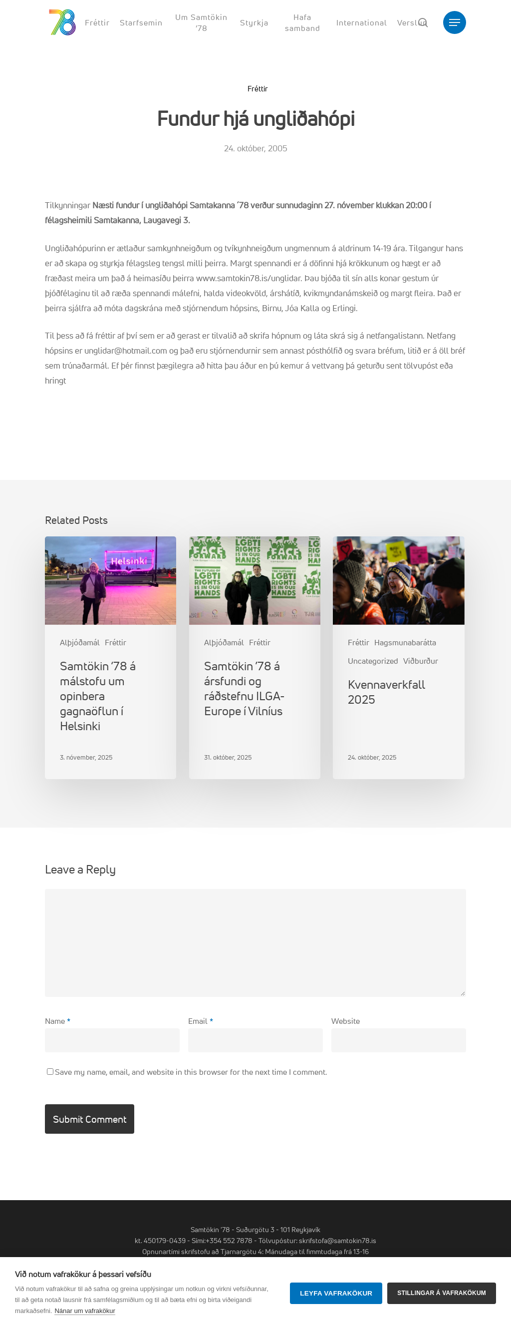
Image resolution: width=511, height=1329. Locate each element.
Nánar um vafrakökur (84, 1311)
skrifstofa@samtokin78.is (337, 1240)
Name (57, 1020)
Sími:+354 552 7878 (222, 1240)
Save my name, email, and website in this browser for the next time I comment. (191, 1071)
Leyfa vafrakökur (336, 1293)
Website (345, 1020)
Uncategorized (373, 660)
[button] (454, 22)
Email (200, 1020)
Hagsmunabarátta (405, 642)
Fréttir (258, 88)
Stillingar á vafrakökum (441, 1293)
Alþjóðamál (80, 642)
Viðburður (420, 660)
